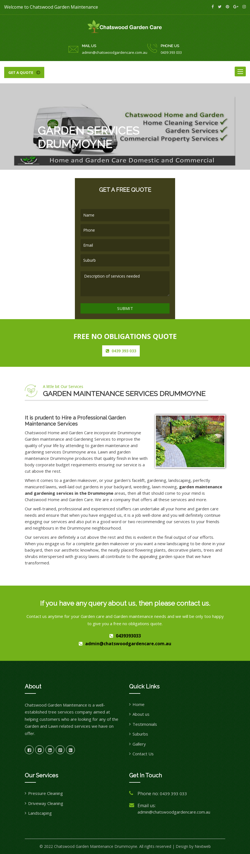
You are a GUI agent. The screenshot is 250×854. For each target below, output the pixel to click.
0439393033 (128, 636)
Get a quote (20, 72)
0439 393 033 (171, 52)
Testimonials (145, 724)
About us (141, 714)
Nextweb (203, 846)
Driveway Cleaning (45, 803)
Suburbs (140, 734)
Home (138, 704)
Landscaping (40, 813)
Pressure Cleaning (45, 793)
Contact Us (143, 753)
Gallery (139, 744)
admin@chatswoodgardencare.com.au (114, 52)
